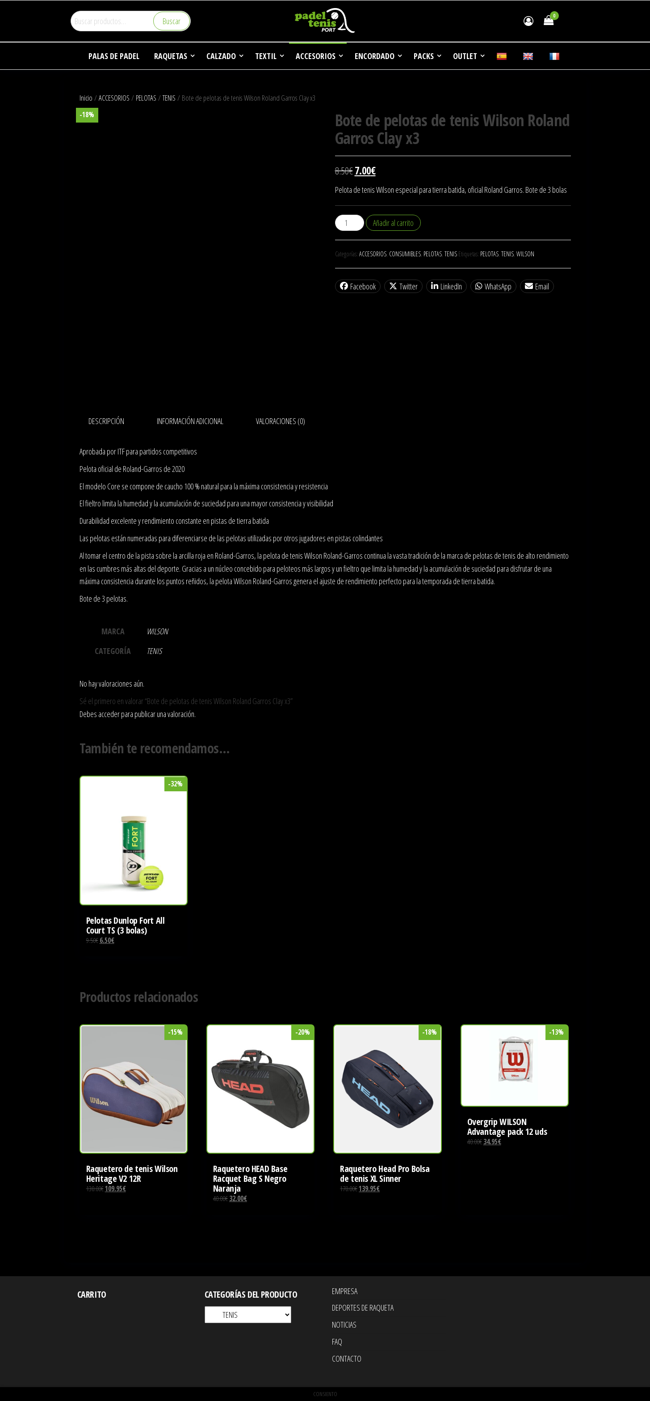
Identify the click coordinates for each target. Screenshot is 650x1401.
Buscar (171, 21)
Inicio (86, 98)
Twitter (403, 286)
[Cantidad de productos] (349, 223)
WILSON (525, 254)
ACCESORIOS (114, 98)
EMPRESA (344, 1291)
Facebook (358, 286)
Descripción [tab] (106, 421)
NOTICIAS (344, 1324)
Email (537, 286)
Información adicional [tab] (190, 421)
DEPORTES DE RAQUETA (363, 1307)
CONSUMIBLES (405, 254)
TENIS (169, 98)
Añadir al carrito (393, 222)
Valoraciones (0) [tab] (280, 421)
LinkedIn (446, 286)
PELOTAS (146, 98)
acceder (109, 714)
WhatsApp (493, 286)
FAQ (337, 1341)
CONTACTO (346, 1358)
